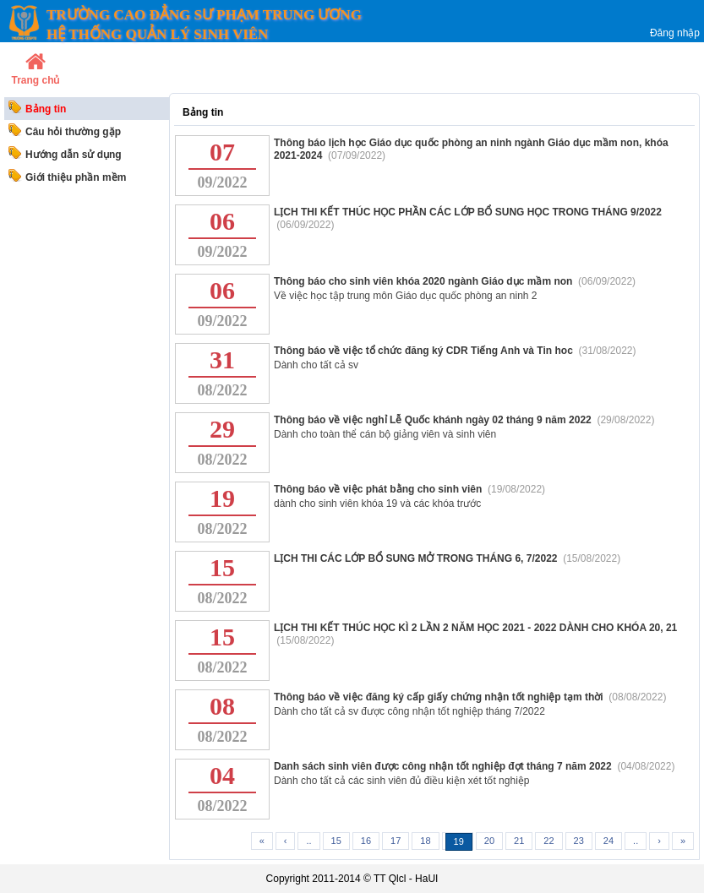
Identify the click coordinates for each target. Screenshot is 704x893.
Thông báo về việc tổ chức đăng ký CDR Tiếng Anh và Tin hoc (425, 351)
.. (308, 841)
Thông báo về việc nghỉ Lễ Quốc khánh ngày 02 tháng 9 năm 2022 (434, 420)
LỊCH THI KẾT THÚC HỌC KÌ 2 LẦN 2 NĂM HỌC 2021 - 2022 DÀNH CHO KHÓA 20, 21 (475, 628)
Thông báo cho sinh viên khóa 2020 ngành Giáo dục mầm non (425, 281)
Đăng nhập (675, 33)
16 (366, 841)
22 (548, 841)
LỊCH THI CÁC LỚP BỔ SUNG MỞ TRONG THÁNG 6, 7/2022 (417, 558)
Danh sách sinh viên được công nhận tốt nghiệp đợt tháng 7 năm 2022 (444, 766)
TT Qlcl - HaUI (406, 879)
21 (519, 841)
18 (425, 841)
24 (608, 841)
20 (489, 841)
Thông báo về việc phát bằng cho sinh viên (379, 489)
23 (579, 841)
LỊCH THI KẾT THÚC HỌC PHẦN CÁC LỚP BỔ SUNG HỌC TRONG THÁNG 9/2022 (468, 212)
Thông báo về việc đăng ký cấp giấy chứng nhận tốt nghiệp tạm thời (440, 697)
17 (395, 841)
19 (459, 841)
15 (336, 841)
